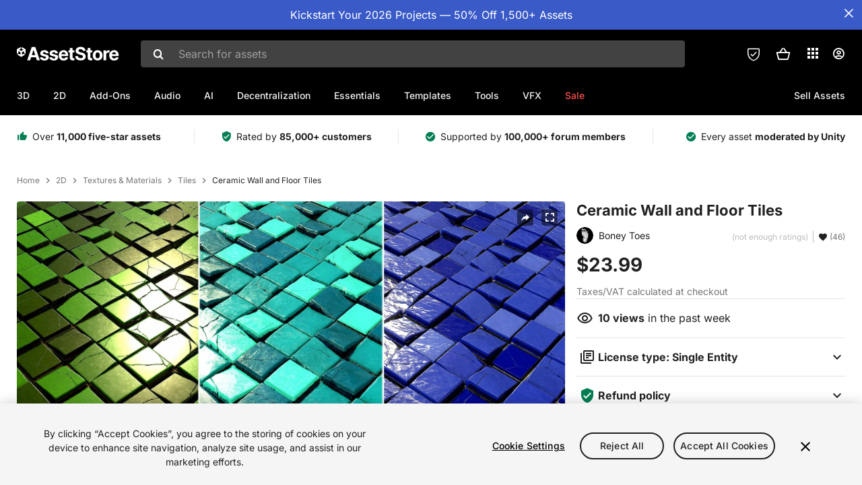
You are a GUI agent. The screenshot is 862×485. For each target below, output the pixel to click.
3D (23, 95)
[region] (431, 444)
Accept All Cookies (724, 445)
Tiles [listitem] (187, 180)
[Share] (525, 217)
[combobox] (413, 53)
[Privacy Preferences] (753, 54)
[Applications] (813, 53)
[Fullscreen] (549, 217)
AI (208, 95)
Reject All (622, 445)
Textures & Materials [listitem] (122, 180)
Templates (427, 95)
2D (59, 95)
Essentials (357, 95)
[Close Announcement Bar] (848, 13)
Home (28, 180)
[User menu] (838, 54)
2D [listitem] (61, 180)
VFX (532, 95)
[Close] (805, 446)
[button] (783, 54)
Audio (167, 95)
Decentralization (273, 95)
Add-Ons (110, 95)
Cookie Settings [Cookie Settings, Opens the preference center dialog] (528, 445)
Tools (487, 95)
